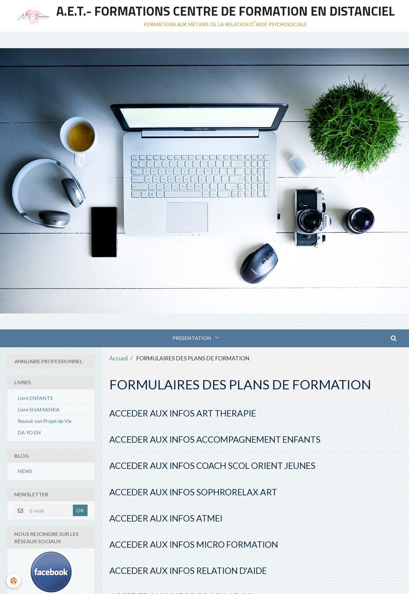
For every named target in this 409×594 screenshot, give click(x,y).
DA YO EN (29, 432)
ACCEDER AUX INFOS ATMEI (165, 518)
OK (80, 510)
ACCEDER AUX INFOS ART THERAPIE (182, 413)
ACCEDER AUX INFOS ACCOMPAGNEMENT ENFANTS (214, 439)
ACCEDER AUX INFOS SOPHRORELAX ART (193, 492)
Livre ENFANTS (35, 398)
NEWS (25, 471)
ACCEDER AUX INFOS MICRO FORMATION (193, 544)
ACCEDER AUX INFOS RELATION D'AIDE (188, 570)
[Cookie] (13, 581)
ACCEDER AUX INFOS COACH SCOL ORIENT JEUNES (212, 465)
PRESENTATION (192, 338)
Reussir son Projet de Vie (45, 421)
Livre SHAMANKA (38, 409)
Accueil (118, 358)
